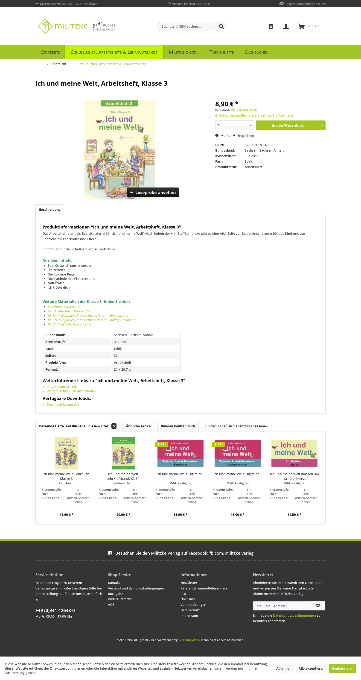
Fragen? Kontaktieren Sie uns (306, 4)
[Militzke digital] (183, 52)
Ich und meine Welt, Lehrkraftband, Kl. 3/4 (123, 476)
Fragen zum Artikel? (60, 386)
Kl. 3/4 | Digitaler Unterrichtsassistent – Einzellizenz (88, 315)
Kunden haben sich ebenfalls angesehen (236, 426)
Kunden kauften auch (178, 426)
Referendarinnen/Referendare (203, 588)
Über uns (187, 599)
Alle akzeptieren (311, 668)
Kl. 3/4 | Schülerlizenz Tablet (70, 324)
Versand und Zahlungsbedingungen (136, 588)
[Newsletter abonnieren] (318, 605)
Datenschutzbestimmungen (294, 615)
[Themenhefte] (221, 52)
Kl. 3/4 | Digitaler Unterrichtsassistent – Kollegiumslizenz (92, 320)
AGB (111, 604)
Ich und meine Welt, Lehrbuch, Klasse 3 (66, 476)
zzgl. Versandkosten (243, 110)
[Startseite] (50, 52)
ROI (183, 594)
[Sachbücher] (256, 52)
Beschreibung (50, 209)
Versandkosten (190, 640)
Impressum (189, 615)
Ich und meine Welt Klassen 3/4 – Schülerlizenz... (294, 476)
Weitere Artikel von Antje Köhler (69, 391)
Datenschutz (190, 610)
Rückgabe (115, 594)
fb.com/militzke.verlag (180, 553)
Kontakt (114, 582)
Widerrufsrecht (119, 599)
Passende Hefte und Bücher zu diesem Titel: (77, 426)
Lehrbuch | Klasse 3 (64, 307)
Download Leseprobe (61, 404)
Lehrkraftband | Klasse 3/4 (68, 311)
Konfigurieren (343, 668)
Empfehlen (243, 135)
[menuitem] (191, 26)
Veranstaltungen (193, 604)
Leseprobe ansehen (153, 192)
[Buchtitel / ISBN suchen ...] (191, 26)
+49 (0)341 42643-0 (55, 610)
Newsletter (188, 582)
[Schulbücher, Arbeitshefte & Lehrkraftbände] (114, 52)
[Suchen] (221, 26)
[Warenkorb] (309, 26)
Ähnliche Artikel (138, 426)
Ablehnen (283, 668)
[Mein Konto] (286, 26)
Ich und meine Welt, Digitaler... (180, 474)
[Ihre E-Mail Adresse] (282, 605)
